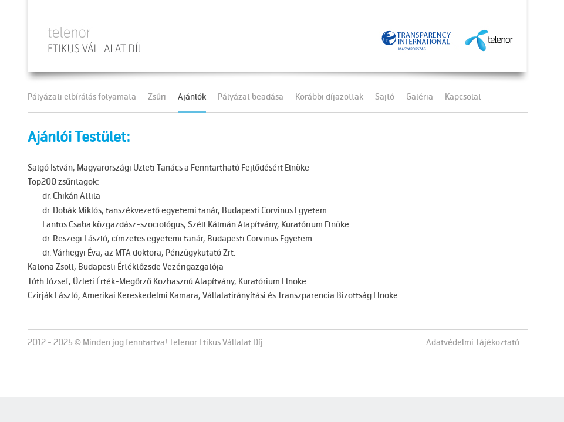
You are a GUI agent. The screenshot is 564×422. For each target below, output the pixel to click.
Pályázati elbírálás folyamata (82, 98)
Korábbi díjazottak (329, 98)
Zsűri (157, 98)
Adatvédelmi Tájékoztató (472, 342)
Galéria (419, 98)
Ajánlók (192, 98)
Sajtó (384, 98)
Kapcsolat (463, 98)
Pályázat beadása (250, 98)
